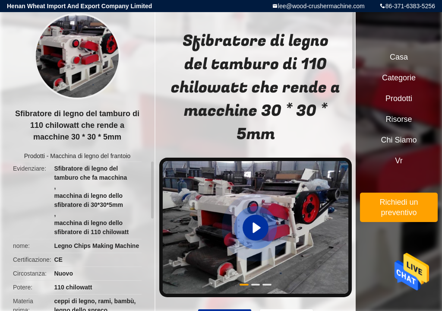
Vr (398, 160)
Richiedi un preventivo (398, 207)
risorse (398, 119)
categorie (399, 77)
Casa (399, 57)
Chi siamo (399, 140)
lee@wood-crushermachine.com (321, 6)
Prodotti (34, 155)
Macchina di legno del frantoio (90, 155)
